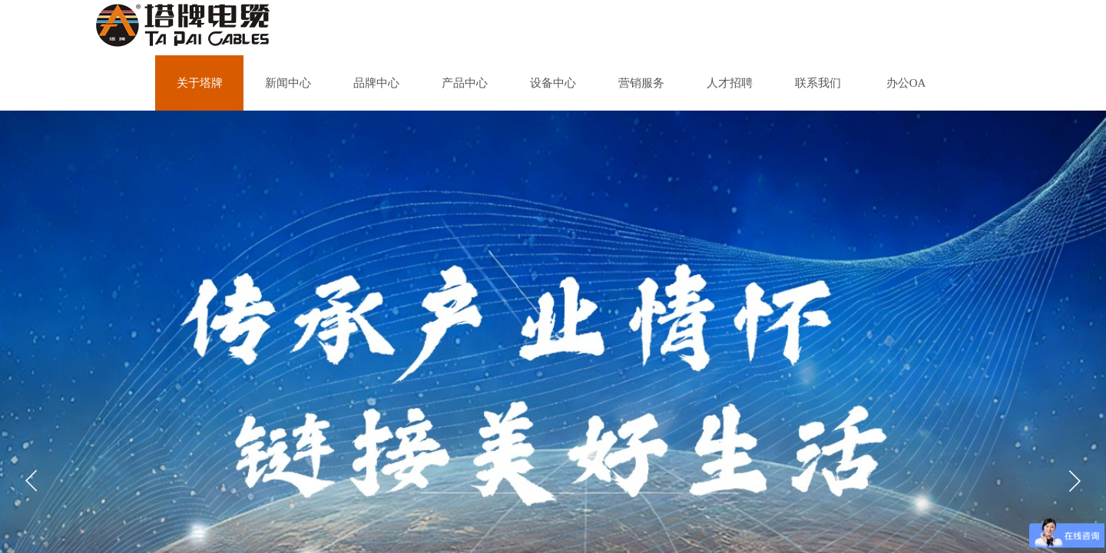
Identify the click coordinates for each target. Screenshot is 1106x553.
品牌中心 (376, 83)
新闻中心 (288, 83)
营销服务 (641, 83)
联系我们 (818, 83)
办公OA (906, 83)
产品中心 (465, 83)
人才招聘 (730, 83)
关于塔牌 (200, 83)
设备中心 (553, 83)
